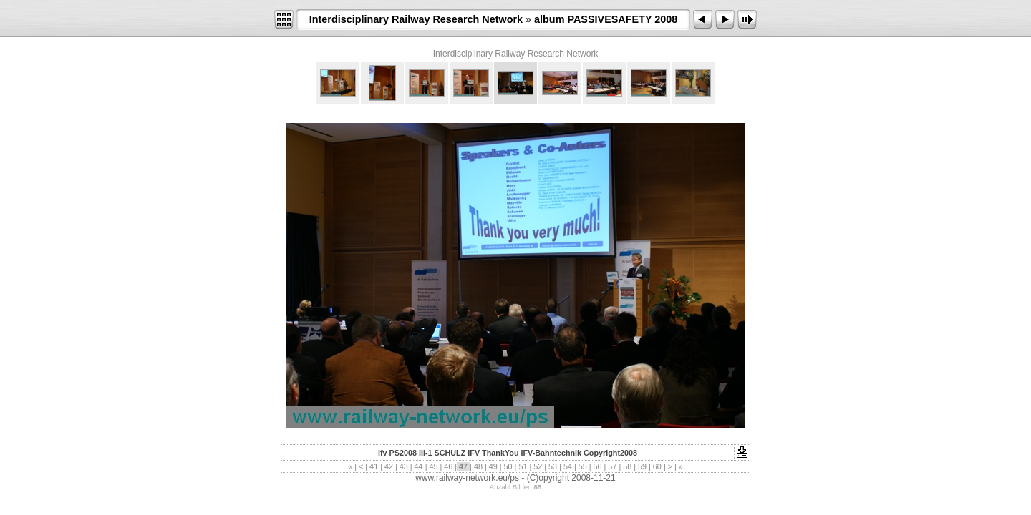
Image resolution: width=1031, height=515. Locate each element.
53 (552, 466)
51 (522, 466)
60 (657, 466)
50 (508, 466)
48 (478, 466)
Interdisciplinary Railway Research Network (416, 19)
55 (582, 466)
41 (373, 466)
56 (597, 466)
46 (448, 466)
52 (537, 466)
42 (388, 466)
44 (418, 466)
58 (627, 466)
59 (642, 466)
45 (433, 466)
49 (493, 466)
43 (403, 466)
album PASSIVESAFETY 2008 (605, 19)
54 (567, 466)
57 (612, 466)
